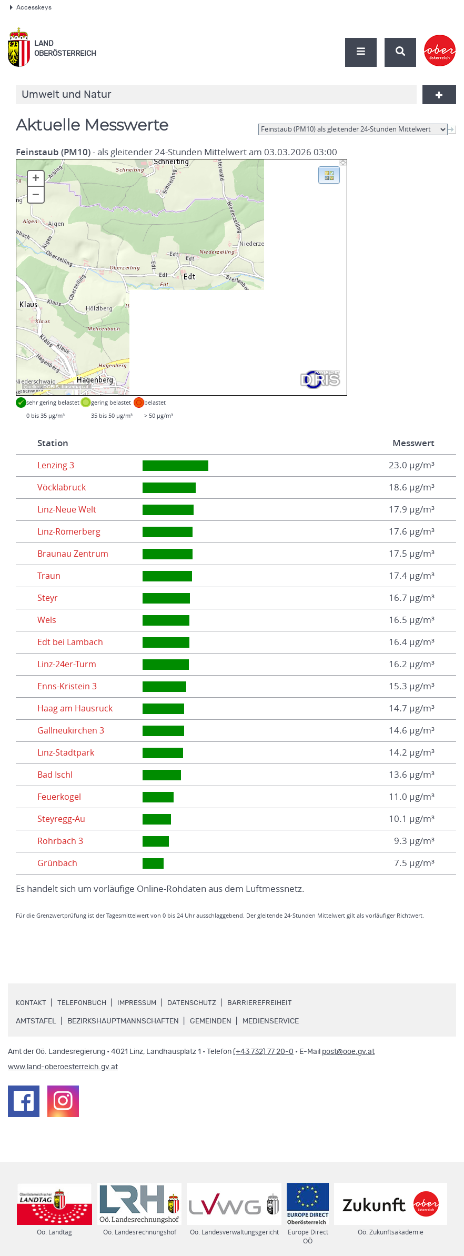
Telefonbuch (82, 1003)
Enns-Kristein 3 (67, 686)
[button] (329, 174)
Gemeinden (210, 1021)
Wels (47, 620)
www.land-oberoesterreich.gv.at (63, 1067)
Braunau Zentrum (73, 553)
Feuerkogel (60, 796)
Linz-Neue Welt (68, 509)
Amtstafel (36, 1021)
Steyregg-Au (62, 819)
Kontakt (31, 1003)
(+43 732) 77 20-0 (263, 1052)
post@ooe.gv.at (348, 1052)
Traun (48, 575)
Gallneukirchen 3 (71, 730)
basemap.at (75, 386)
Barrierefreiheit (267, 1003)
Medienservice (271, 1021)
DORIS (51, 386)
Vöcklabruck (62, 487)
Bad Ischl (55, 774)
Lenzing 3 (56, 465)
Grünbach (57, 863)
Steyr (48, 598)
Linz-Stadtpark (66, 752)
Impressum (140, 1003)
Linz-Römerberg (70, 531)
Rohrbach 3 (60, 841)
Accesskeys (31, 7)
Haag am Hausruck (76, 708)
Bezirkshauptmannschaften (123, 1021)
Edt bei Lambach (71, 642)
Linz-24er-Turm (68, 664)
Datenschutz (198, 1003)
